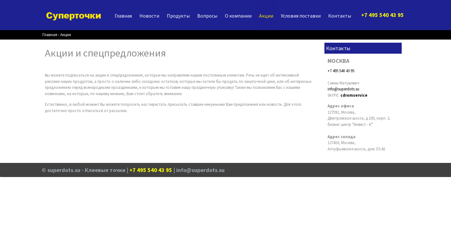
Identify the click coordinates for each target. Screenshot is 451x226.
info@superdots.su (343, 89)
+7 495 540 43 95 (341, 70)
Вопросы (207, 16)
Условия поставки (301, 16)
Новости (149, 16)
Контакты (339, 16)
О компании (238, 16)
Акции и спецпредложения (105, 52)
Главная (123, 16)
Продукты (178, 16)
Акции (266, 16)
